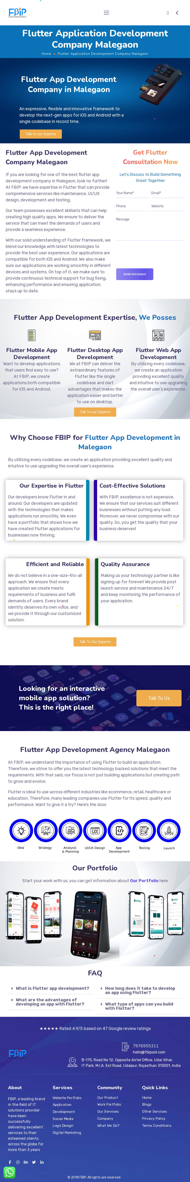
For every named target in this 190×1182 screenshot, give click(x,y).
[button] (41, 134)
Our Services (108, 1111)
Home (46, 53)
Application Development (64, 1108)
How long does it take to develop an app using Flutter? (140, 990)
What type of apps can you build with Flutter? (139, 1006)
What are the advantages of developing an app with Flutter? (50, 1002)
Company (105, 1118)
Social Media (63, 1118)
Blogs (146, 1104)
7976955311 (146, 1046)
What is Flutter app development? (52, 988)
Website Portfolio (67, 1098)
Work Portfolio (109, 1104)
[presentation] (152, 259)
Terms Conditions (156, 1125)
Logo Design (63, 1125)
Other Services (154, 1111)
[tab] (50, 988)
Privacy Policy (154, 1118)
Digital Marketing (67, 1132)
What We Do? (108, 1125)
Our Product (107, 1097)
